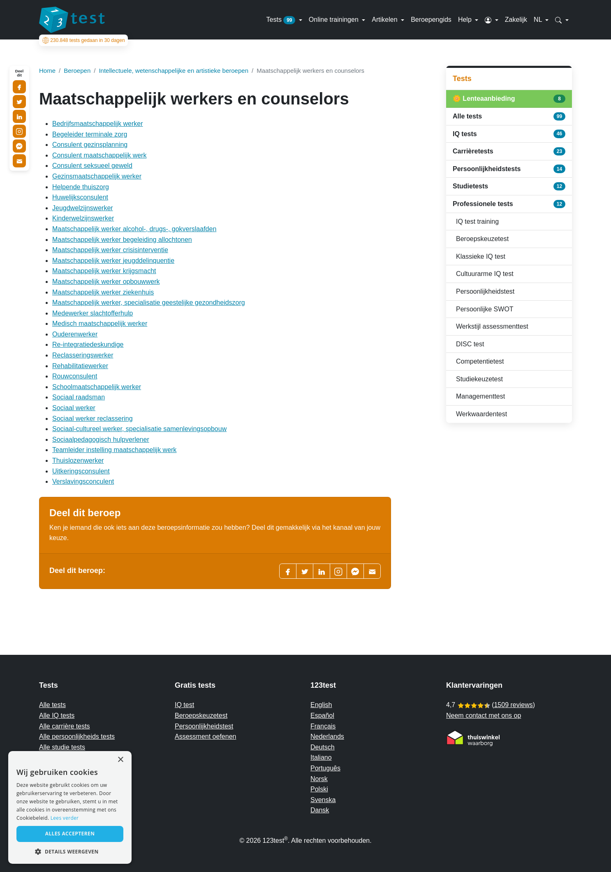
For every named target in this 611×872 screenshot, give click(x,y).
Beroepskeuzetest (482, 238)
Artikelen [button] (385, 19)
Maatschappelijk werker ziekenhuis (103, 292)
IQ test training (477, 221)
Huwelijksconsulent (80, 197)
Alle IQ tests (56, 715)
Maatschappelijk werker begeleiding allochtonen (122, 239)
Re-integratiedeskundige (87, 344)
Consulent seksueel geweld (92, 165)
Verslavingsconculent (83, 481)
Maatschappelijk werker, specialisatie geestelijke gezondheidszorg (148, 302)
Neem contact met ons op (483, 715)
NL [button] (539, 19)
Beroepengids (431, 19)
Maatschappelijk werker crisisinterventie (110, 249)
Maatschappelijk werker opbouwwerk (106, 281)
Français (323, 726)
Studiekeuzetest (479, 379)
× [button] (120, 760)
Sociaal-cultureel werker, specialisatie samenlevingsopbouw (139, 428)
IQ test (184, 704)
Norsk (319, 778)
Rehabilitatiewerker (80, 365)
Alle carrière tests (64, 726)
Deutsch (322, 747)
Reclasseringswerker (82, 355)
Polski (319, 789)
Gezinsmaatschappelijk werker (96, 176)
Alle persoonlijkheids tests (77, 736)
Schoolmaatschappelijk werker (96, 386)
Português (325, 768)
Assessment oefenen (205, 736)
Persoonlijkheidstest (485, 291)
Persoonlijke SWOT (485, 309)
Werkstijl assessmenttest (492, 326)
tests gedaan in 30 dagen (82, 40)
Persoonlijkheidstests (509, 169)
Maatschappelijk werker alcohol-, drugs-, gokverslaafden (134, 228)
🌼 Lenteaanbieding (509, 99)
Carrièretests (509, 151)
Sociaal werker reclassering (92, 418)
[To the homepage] (72, 19)
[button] (491, 19)
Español (322, 715)
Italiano (321, 757)
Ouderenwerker (74, 334)
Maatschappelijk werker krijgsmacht (104, 270)
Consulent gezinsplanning (89, 144)
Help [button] (465, 19)
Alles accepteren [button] (70, 833)
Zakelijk (516, 19)
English (321, 704)
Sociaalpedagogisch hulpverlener (100, 439)
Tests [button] (281, 20)
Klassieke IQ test (480, 256)
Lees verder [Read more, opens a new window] (65, 817)
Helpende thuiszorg (80, 186)
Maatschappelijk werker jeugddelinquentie (113, 260)
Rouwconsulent (74, 376)
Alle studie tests (62, 747)
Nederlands (327, 736)
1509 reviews (513, 704)
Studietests (509, 186)
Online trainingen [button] (334, 19)
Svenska (323, 799)
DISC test (470, 344)
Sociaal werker (73, 407)
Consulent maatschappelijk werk (99, 155)
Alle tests (509, 116)
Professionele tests (509, 204)
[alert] (70, 807)
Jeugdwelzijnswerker (82, 207)
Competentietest (480, 361)
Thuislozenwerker (78, 460)
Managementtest (480, 396)
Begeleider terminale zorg (89, 134)
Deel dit (19, 73)
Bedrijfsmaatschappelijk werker (97, 123)
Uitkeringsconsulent (81, 471)
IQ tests (509, 134)
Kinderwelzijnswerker (83, 218)
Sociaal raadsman (78, 397)
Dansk (319, 810)
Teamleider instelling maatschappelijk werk (114, 449)
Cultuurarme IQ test (485, 273)
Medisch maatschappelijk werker (99, 323)
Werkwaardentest (481, 413)
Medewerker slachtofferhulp (92, 313)
